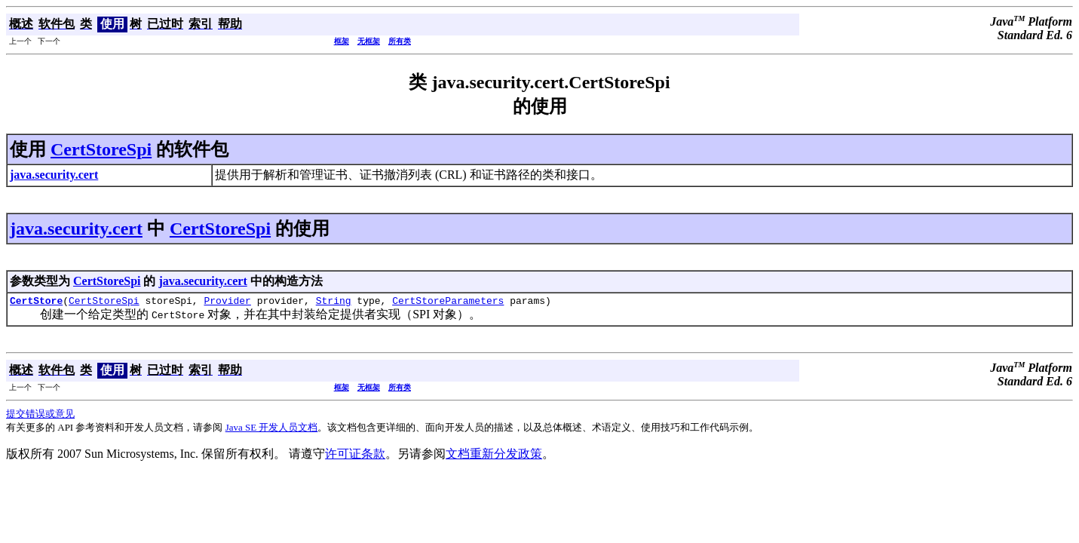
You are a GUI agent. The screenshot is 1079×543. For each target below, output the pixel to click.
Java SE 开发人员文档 (271, 429)
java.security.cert (76, 228)
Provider (227, 302)
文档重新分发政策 (494, 455)
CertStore (36, 302)
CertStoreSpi (101, 149)
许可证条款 (355, 455)
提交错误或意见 (40, 416)
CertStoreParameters (448, 302)
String (333, 302)
